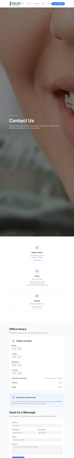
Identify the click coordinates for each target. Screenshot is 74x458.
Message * (15, 444)
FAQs (43, 3)
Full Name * (15, 422)
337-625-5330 (58, 3)
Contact (49, 3)
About (22, 3)
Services (29, 3)
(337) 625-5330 (37, 279)
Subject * (14, 436)
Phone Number (42, 429)
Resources (37, 3)
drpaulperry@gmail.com (37, 304)
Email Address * (16, 429)
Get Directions (37, 260)
